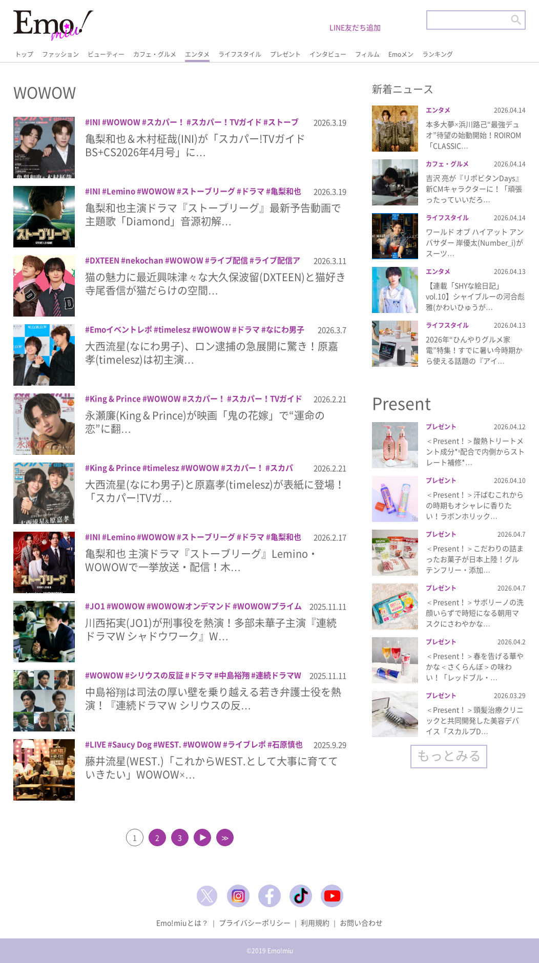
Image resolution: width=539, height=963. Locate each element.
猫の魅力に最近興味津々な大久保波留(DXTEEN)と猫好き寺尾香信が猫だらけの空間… (215, 283)
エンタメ (197, 54)
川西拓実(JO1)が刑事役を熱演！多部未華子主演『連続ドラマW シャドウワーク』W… (211, 629)
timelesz (174, 329)
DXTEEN (104, 260)
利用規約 (315, 922)
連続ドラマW (278, 675)
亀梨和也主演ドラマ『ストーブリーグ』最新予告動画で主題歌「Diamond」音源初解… (213, 214)
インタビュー (327, 54)
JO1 (97, 606)
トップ (24, 54)
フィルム (367, 54)
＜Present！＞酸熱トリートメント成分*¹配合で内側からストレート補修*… (475, 451)
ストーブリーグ (208, 191)
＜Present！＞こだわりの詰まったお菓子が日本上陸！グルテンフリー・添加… (475, 559)
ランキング (437, 54)
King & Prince (115, 398)
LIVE (98, 744)
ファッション (60, 54)
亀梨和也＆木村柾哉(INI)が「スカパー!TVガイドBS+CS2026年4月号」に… (195, 145)
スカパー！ (166, 122)
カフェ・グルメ (154, 54)
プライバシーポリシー (255, 922)
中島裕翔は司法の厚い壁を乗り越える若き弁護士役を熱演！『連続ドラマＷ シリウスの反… (213, 698)
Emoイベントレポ (121, 329)
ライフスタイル (239, 54)
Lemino (121, 191)
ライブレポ (246, 744)
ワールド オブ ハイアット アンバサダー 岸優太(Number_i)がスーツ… (475, 242)
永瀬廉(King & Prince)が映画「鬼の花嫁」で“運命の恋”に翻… (205, 422)
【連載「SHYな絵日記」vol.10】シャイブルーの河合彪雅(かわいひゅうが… (475, 296)
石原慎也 (287, 744)
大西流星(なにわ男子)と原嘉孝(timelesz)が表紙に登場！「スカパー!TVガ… (215, 491)
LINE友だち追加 (355, 27)
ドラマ (252, 191)
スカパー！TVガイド (226, 122)
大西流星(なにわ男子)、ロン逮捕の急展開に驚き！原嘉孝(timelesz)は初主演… (211, 353)
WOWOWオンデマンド (191, 606)
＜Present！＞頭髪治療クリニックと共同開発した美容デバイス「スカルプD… (475, 720)
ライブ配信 (229, 260)
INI (95, 122)
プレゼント (285, 54)
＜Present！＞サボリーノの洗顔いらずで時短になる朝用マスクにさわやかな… (475, 613)
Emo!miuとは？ (182, 922)
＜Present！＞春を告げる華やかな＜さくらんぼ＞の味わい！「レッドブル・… (475, 666)
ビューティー (106, 54)
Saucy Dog (132, 744)
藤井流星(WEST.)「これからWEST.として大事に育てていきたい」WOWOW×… (211, 767)
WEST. (169, 744)
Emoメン (400, 54)
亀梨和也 (286, 191)
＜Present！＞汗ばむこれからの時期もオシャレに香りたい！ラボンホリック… (475, 505)
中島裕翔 (234, 675)
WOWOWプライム (269, 606)
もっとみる (449, 755)
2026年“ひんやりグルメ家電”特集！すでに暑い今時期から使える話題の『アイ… (474, 350)
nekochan (144, 260)
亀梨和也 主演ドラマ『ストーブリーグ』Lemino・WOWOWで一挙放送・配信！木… (201, 560)
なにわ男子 (285, 329)
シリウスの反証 (156, 675)
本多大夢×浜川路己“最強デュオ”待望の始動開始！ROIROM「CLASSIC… (473, 135)
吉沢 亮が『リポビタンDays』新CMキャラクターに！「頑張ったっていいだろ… (474, 188)
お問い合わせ (361, 922)
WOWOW (123, 122)
